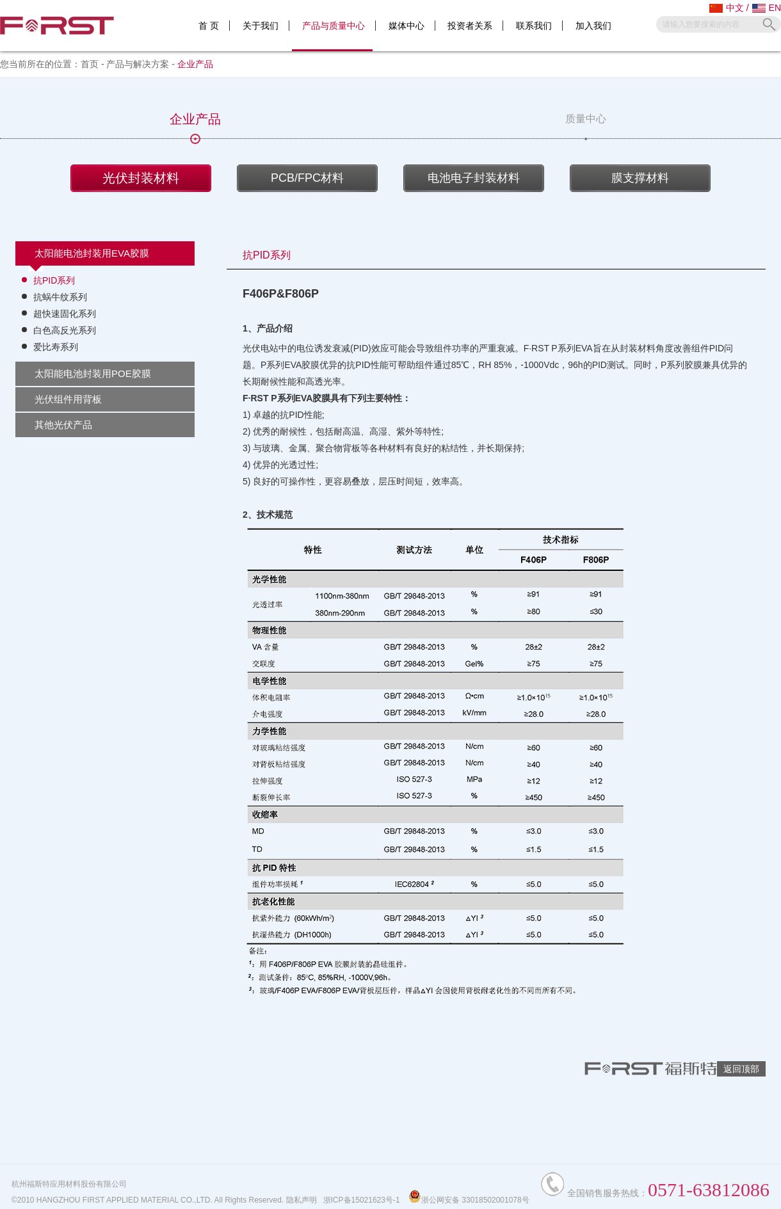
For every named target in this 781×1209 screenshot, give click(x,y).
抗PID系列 (54, 280)
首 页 (208, 25)
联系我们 (534, 25)
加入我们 (593, 25)
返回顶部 (741, 1069)
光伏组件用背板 (68, 399)
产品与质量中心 (333, 25)
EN (766, 8)
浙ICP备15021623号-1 (361, 1200)
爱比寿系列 (55, 347)
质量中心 (585, 125)
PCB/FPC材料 (307, 178)
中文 (726, 8)
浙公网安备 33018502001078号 (468, 1200)
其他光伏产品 (63, 424)
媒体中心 (406, 25)
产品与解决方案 (137, 64)
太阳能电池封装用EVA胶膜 (92, 253)
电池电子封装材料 (474, 178)
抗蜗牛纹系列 (60, 297)
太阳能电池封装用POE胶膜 (93, 373)
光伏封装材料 (140, 178)
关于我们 (260, 25)
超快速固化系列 (64, 313)
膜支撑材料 (640, 178)
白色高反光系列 (64, 330)
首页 (90, 64)
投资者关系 (469, 25)
